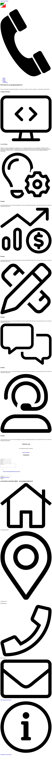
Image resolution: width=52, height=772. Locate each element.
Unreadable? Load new (4, 478)
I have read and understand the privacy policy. (11, 472)
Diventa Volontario (26, 452)
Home (4, 78)
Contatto (4, 81)
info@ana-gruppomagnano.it (5, 700)
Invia (2, 479)
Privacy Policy (9, 755)
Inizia (4, 80)
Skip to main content (4, 0)
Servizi (4, 79)
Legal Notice (2, 755)
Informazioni (5, 82)
